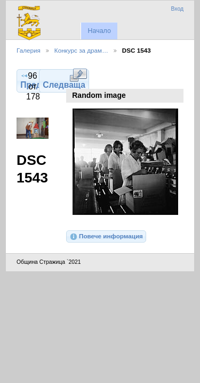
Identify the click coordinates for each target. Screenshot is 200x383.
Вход (177, 9)
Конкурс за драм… (81, 50)
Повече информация (106, 236)
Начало (98, 31)
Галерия (29, 50)
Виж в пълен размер (78, 75)
